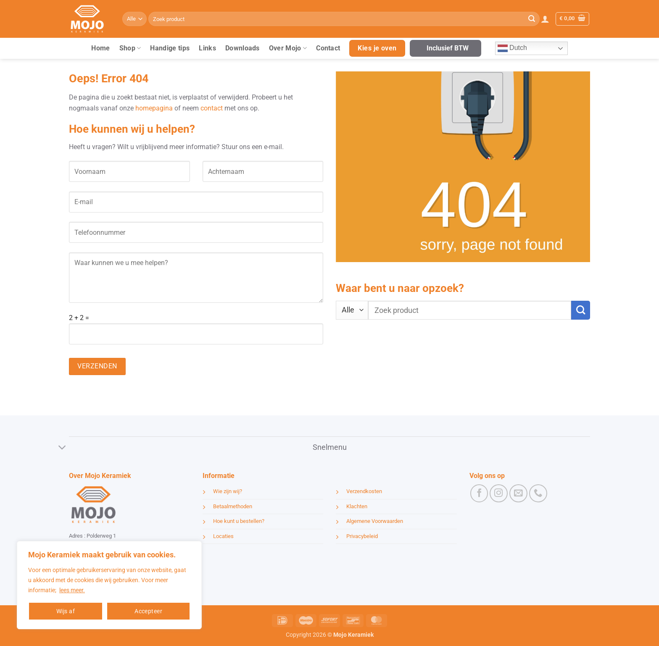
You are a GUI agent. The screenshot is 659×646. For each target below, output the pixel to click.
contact (211, 108)
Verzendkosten (364, 491)
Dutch (512, 48)
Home (100, 48)
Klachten (356, 506)
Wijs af (65, 611)
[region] (109, 585)
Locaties (223, 536)
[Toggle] (62, 448)
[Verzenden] (532, 19)
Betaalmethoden (232, 506)
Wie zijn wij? (227, 491)
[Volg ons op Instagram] (499, 493)
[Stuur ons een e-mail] (518, 493)
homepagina (154, 108)
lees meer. (72, 590)
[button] (545, 19)
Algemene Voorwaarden (374, 521)
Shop (130, 48)
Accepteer (148, 611)
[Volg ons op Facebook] (479, 493)
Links (207, 48)
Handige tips (170, 48)
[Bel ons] (538, 493)
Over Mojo (288, 48)
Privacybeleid (362, 536)
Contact (328, 48)
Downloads (242, 48)
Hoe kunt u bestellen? (238, 521)
